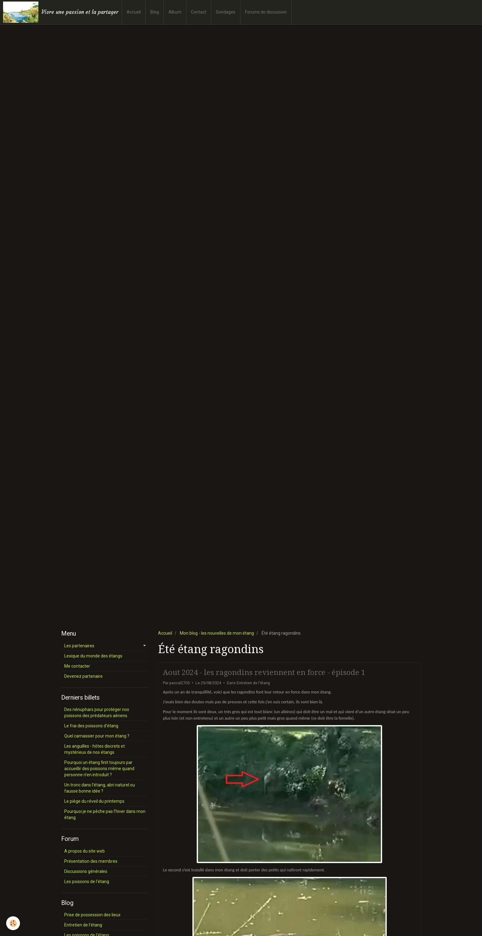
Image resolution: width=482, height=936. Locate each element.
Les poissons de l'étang (86, 881)
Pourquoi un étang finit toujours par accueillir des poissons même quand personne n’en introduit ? (99, 768)
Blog (154, 12)
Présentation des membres (90, 861)
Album (174, 12)
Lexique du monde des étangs (93, 655)
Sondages (225, 12)
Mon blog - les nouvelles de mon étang (217, 633)
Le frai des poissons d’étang (91, 725)
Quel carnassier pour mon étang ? (96, 735)
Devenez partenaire (83, 676)
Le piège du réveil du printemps (94, 801)
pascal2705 (179, 683)
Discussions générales (85, 871)
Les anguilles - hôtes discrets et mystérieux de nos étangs (94, 749)
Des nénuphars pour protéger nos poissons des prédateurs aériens (96, 712)
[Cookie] (13, 923)
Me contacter (77, 666)
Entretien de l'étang (253, 683)
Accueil (134, 12)
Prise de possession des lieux (92, 914)
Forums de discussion (266, 12)
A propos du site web (84, 851)
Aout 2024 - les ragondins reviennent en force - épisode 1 (264, 672)
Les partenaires (79, 645)
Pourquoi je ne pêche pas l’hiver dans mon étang (104, 814)
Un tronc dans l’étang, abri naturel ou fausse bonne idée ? (99, 787)
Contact (198, 12)
